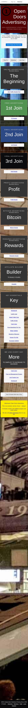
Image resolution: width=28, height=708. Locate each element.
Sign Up (13, 1)
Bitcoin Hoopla (14, 227)
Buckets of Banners (14, 334)
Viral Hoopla (14, 171)
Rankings (16, 704)
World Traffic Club (14, 317)
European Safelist (14, 340)
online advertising (14, 412)
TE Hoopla (14, 118)
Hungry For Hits (14, 337)
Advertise (19, 1)
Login (24, 704)
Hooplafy (14, 284)
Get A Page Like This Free (14, 44)
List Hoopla (14, 145)
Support (14, 705)
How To (6, 60)
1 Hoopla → (5, 1)
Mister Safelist (14, 330)
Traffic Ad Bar (14, 320)
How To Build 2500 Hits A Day (14, 394)
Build (21, 704)
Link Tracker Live (14, 377)
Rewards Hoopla (14, 255)
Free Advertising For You (14, 327)
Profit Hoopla (14, 199)
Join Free (21, 60)
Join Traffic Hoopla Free (14, 91)
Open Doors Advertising (14, 16)
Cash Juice (14, 324)
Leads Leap (14, 314)
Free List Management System (14, 374)
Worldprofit (14, 310)
